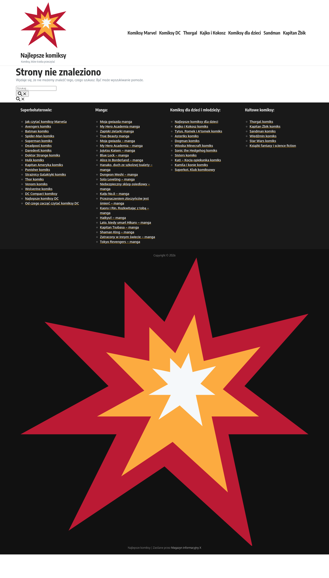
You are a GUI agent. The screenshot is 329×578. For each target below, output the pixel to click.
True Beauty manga (114, 159)
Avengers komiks (38, 150)
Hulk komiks (34, 183)
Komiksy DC (169, 44)
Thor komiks (34, 203)
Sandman (272, 44)
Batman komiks (37, 155)
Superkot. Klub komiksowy (195, 193)
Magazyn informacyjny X (186, 571)
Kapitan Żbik (294, 44)
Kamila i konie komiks (191, 188)
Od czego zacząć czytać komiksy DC (52, 227)
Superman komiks (38, 164)
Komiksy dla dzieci (244, 44)
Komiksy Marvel (142, 44)
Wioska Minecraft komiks (194, 169)
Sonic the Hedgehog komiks (196, 174)
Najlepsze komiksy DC (42, 222)
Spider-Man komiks (39, 159)
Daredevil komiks (38, 174)
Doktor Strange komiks (42, 179)
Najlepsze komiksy (55, 42)
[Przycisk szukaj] (22, 117)
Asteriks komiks (187, 159)
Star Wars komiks (263, 164)
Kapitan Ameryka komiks (44, 188)
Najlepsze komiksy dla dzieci (196, 145)
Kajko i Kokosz (213, 44)
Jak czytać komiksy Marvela (46, 145)
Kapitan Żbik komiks (265, 150)
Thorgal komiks (261, 145)
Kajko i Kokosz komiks (191, 150)
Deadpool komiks (38, 169)
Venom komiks (36, 208)
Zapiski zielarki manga (117, 155)
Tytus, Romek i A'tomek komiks (198, 155)
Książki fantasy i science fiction (273, 169)
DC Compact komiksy (41, 217)
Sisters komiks (185, 179)
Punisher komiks (37, 193)
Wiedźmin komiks (263, 159)
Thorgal (190, 44)
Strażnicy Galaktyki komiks (45, 198)
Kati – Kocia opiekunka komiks (198, 183)
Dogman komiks (187, 164)
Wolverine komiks (38, 212)
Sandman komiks (263, 155)
